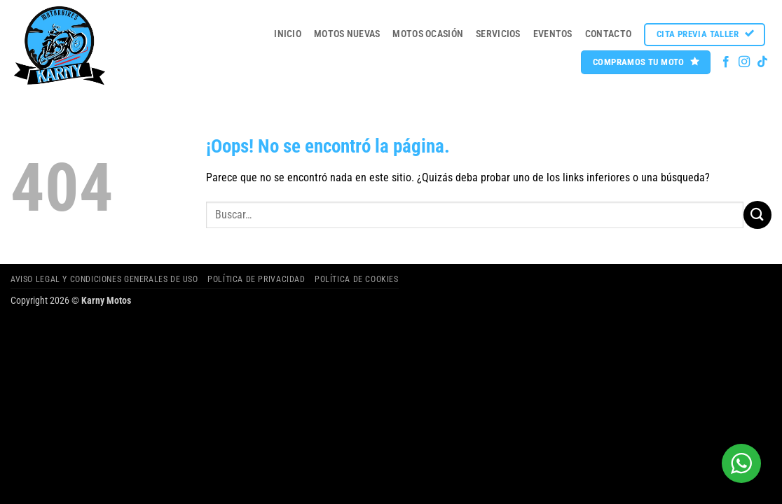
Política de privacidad (256, 279)
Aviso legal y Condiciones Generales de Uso (104, 279)
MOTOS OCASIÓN (427, 34)
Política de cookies (357, 279)
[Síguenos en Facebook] (726, 62)
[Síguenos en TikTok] (762, 62)
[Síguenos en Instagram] (744, 62)
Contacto (608, 34)
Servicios (498, 34)
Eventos (552, 34)
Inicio (287, 34)
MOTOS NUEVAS (347, 34)
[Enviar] (757, 214)
